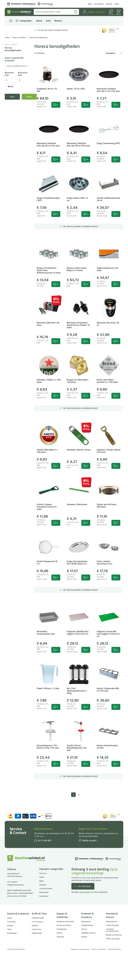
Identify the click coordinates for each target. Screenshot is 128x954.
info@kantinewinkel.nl (15, 885)
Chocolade (11, 922)
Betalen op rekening (113, 935)
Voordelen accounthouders (112, 930)
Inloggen (91, 12)
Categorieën (25, 21)
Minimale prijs (9, 74)
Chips (9, 929)
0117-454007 (12, 882)
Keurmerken (44, 896)
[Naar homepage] (10, 20)
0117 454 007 (45, 840)
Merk (10, 86)
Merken (58, 21)
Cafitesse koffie (38, 918)
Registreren (100, 12)
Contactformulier (45, 888)
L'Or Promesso (37, 922)
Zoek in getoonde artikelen (14, 59)
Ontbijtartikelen (87, 925)
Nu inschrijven (84, 886)
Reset (29, 96)
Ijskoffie (35, 925)
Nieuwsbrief (98, 4)
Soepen (84, 937)
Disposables (86, 921)
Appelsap (60, 937)
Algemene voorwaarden (80, 949)
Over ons (42, 873)
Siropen (60, 933)
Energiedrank (62, 929)
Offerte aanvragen (113, 939)
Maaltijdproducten (88, 933)
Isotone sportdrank (64, 925)
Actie (48, 21)
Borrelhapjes (12, 933)
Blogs (90, 4)
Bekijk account (89, 840)
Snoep (9, 918)
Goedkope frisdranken (65, 921)
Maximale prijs (22, 74)
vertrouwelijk (84, 892)
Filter (12, 96)
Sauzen (84, 929)
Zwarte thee (36, 929)
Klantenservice (43, 829)
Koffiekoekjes (37, 933)
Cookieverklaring (114, 949)
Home (7, 37)
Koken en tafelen (19, 37)
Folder (116, 4)
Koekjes (10, 925)
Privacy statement (99, 949)
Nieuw (39, 21)
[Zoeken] (76, 12)
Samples (109, 4)
